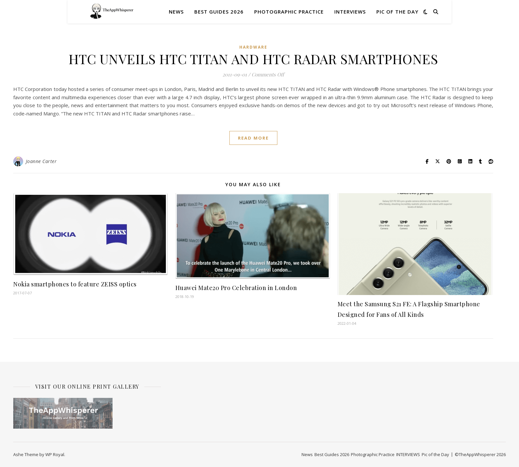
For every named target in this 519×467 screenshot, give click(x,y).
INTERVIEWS (350, 11)
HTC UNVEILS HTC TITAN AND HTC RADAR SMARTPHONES (253, 58)
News (176, 11)
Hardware (253, 47)
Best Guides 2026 (219, 11)
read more (253, 138)
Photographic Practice (289, 11)
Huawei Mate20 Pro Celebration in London (236, 288)
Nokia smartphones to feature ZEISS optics (75, 284)
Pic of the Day (397, 11)
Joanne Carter (41, 161)
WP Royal (54, 454)
